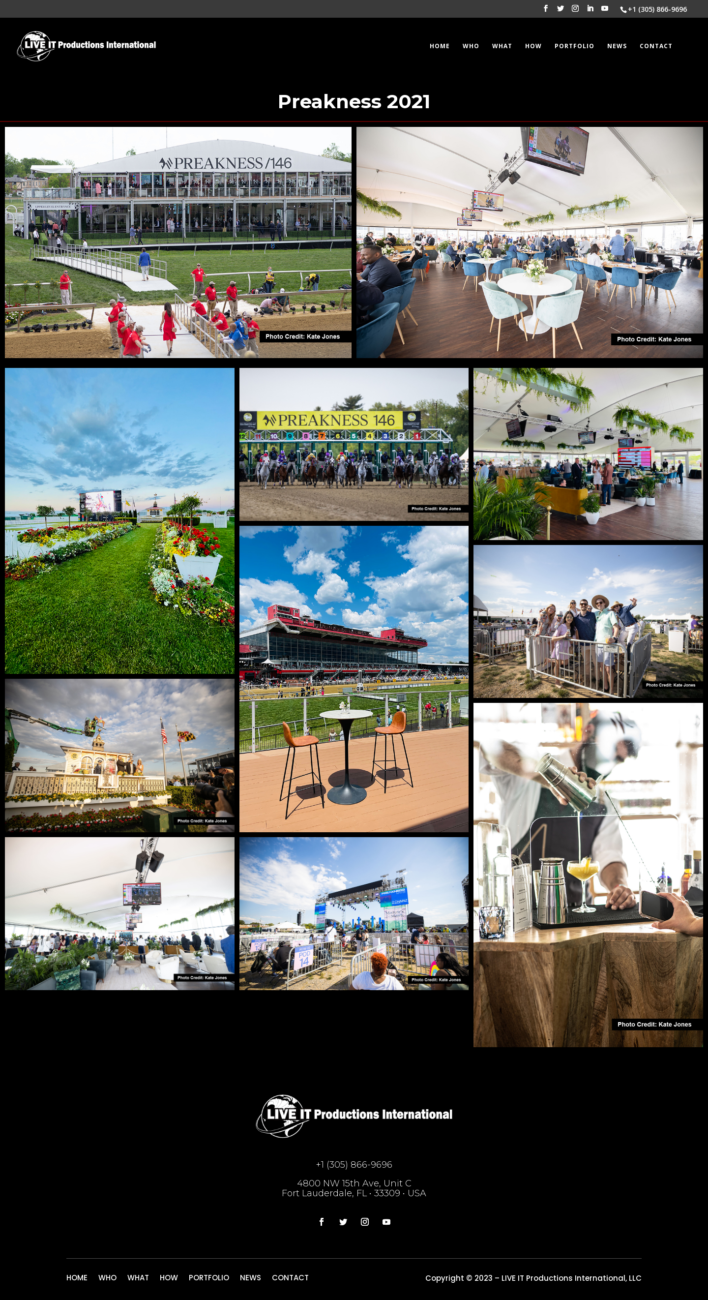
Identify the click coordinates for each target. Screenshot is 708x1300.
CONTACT (656, 46)
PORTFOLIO (574, 46)
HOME (440, 46)
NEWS (617, 46)
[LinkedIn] (590, 11)
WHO (471, 46)
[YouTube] (604, 11)
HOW (533, 46)
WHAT (502, 46)
